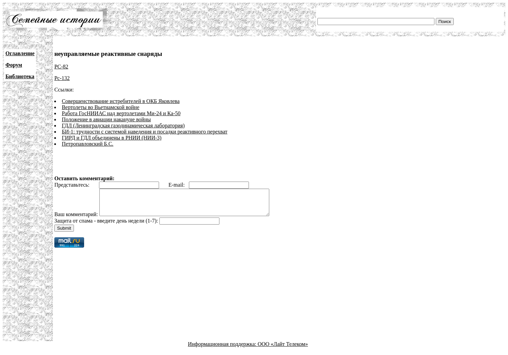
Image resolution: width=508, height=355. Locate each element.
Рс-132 (62, 78)
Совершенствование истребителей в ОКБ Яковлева (120, 101)
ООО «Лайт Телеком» (283, 349)
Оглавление (20, 53)
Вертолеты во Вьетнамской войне (100, 107)
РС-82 (61, 66)
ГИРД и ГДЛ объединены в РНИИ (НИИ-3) (111, 138)
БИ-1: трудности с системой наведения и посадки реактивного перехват (144, 131)
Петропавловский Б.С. (87, 144)
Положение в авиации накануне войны (106, 119)
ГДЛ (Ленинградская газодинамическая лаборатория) (123, 125)
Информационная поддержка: (223, 349)
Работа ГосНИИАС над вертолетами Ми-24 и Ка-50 (121, 113)
